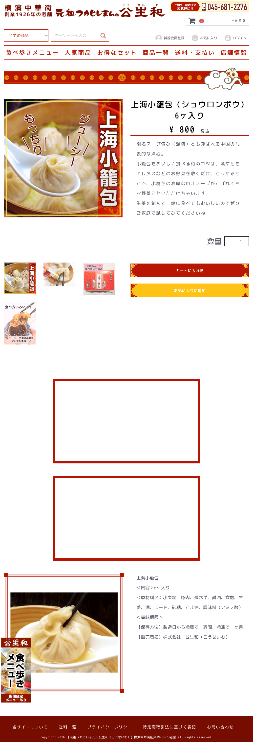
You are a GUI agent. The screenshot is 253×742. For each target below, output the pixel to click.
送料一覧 (68, 727)
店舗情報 (234, 52)
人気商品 (78, 52)
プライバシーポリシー (109, 727)
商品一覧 (156, 52)
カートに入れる (190, 271)
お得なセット (117, 52)
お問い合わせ (220, 727)
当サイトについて (30, 727)
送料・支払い (195, 52)
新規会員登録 (169, 38)
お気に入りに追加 (190, 291)
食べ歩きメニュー (32, 52)
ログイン (235, 38)
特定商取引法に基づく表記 (169, 727)
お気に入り (204, 38)
